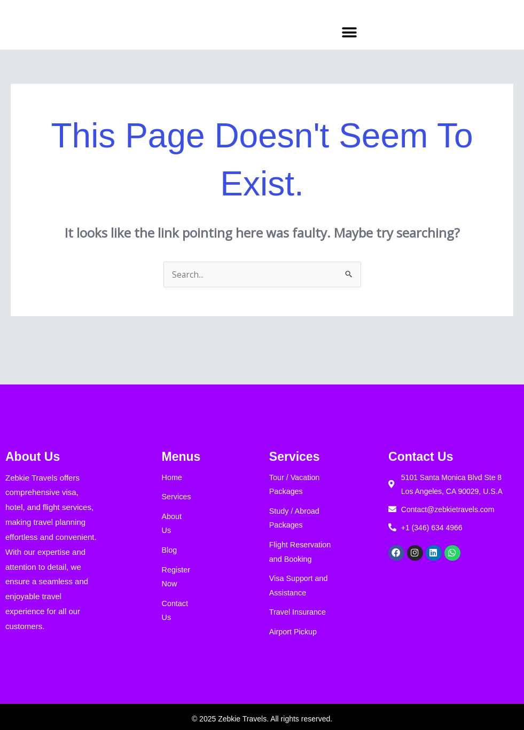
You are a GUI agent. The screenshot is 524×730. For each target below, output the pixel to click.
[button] (349, 32)
